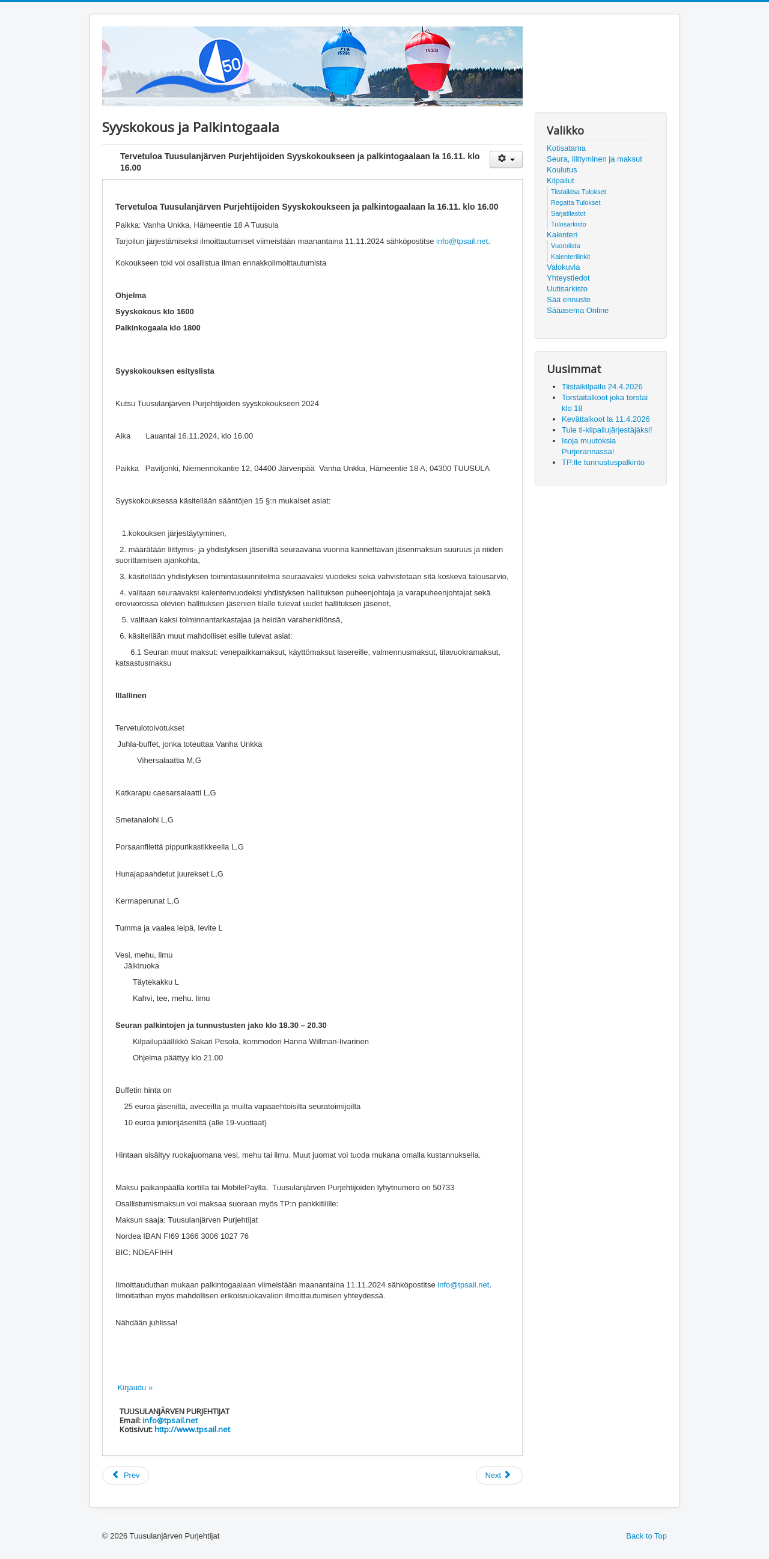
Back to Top (646, 1535)
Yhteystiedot (568, 277)
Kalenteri (562, 234)
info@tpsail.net (462, 241)
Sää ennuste (569, 299)
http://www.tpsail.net (192, 1429)
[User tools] (506, 159)
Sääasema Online (578, 310)
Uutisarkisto (567, 288)
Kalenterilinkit (570, 256)
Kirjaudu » (135, 1387)
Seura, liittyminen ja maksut (594, 158)
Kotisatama (566, 148)
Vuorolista (565, 245)
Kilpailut (560, 180)
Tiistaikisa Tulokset (578, 191)
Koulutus (562, 169)
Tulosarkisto (568, 224)
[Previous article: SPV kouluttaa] (125, 1475)
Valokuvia (563, 267)
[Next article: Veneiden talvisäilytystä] (499, 1475)
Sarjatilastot (568, 213)
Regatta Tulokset (576, 202)
